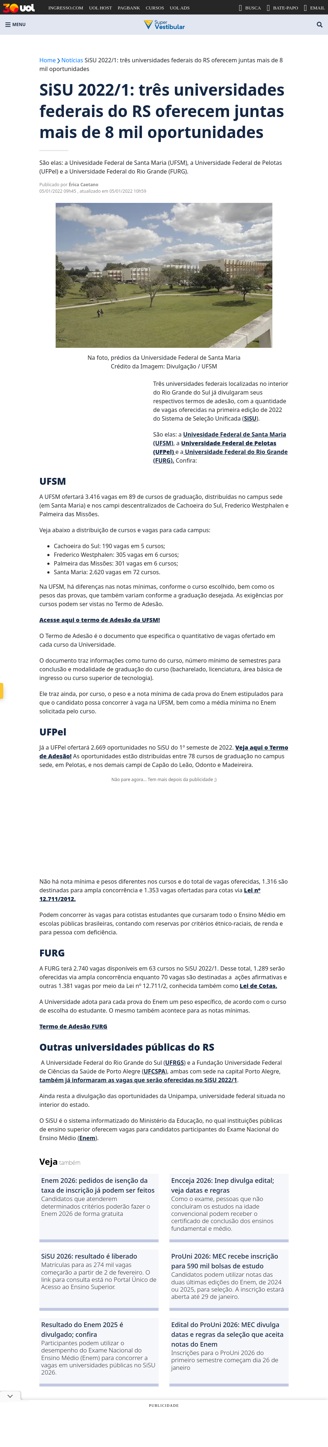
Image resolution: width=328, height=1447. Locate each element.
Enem (87, 1138)
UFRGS (174, 1063)
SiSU (250, 418)
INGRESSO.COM (65, 8)
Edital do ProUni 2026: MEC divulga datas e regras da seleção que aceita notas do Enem (227, 1334)
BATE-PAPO (282, 8)
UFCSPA (154, 1071)
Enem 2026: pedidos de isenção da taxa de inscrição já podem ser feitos (98, 1185)
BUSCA (250, 8)
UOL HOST (100, 8)
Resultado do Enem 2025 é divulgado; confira (82, 1329)
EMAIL (314, 8)
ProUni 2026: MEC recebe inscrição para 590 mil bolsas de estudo (224, 1261)
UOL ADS (180, 8)
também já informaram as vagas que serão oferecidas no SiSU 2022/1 (138, 1080)
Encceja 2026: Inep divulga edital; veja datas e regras (222, 1185)
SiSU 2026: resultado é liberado (89, 1256)
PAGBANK (129, 8)
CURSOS (155, 8)
